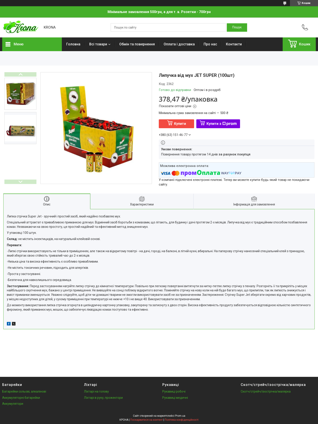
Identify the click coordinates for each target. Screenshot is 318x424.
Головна (73, 44)
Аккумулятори (12, 403)
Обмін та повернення (137, 44)
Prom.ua (180, 415)
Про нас (210, 44)
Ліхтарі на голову (96, 391)
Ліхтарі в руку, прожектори (103, 397)
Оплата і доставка (179, 44)
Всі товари (98, 44)
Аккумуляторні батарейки (21, 397)
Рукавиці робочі (174, 391)
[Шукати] (237, 27)
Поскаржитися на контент (146, 419)
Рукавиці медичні (175, 397)
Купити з (221, 124)
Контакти (234, 44)
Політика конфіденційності (182, 419)
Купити (180, 124)
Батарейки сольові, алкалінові (24, 391)
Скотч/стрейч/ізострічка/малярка (266, 391)
